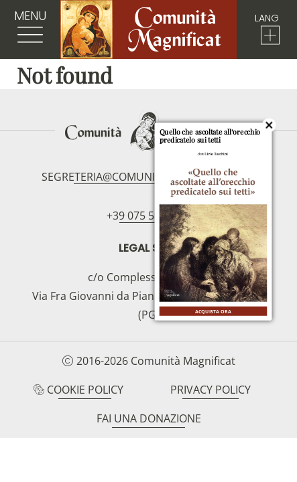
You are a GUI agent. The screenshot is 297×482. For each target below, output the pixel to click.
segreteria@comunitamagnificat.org (148, 176)
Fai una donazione (149, 418)
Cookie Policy (85, 389)
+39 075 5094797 (148, 215)
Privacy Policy (210, 389)
